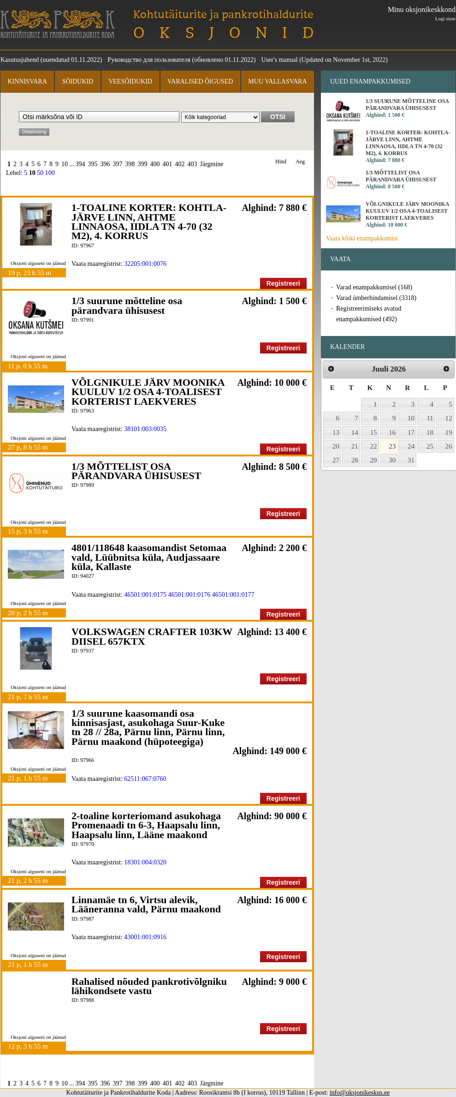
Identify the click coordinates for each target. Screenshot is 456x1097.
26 (448, 446)
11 (429, 418)
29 (373, 460)
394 (80, 164)
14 (354, 432)
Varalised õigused (200, 81)
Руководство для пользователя (148, 59)
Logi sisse (445, 18)
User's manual (279, 59)
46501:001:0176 (189, 594)
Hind (280, 162)
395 (93, 164)
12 (448, 418)
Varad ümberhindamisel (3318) (376, 297)
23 (392, 446)
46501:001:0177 (233, 594)
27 (335, 460)
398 (130, 164)
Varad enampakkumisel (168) (374, 287)
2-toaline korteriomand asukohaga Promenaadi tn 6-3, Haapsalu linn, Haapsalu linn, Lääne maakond (146, 825)
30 (392, 460)
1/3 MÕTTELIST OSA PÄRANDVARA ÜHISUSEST (136, 471)
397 (118, 164)
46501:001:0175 (145, 594)
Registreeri (283, 283)
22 (373, 446)
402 (180, 164)
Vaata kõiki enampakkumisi (362, 238)
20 (335, 446)
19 (448, 432)
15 (373, 432)
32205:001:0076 (145, 263)
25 (429, 446)
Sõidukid (78, 81)
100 (50, 172)
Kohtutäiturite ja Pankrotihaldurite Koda (57, 24)
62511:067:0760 (145, 778)
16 (392, 432)
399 (143, 164)
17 (411, 432)
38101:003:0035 (145, 429)
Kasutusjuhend (19, 59)
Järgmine (212, 164)
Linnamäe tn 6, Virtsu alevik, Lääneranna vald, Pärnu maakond (146, 904)
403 (192, 164)
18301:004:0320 (145, 862)
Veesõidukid (130, 81)
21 (354, 446)
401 (167, 164)
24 (411, 446)
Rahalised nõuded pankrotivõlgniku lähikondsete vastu (149, 986)
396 (105, 164)
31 (411, 460)
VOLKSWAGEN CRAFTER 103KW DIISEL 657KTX (151, 636)
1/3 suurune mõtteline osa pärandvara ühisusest (126, 305)
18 (429, 432)
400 (155, 164)
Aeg (300, 162)
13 (335, 432)
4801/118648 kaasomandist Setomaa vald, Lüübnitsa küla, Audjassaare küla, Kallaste (148, 557)
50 (40, 172)
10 (64, 164)
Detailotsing (34, 131)
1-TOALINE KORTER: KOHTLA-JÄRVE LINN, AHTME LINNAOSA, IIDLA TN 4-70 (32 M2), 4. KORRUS (148, 221)
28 (354, 460)
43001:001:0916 (145, 937)
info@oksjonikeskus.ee (360, 1092)
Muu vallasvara (277, 81)
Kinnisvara (27, 81)
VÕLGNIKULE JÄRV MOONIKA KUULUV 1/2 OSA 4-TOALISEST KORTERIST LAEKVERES (147, 392)
